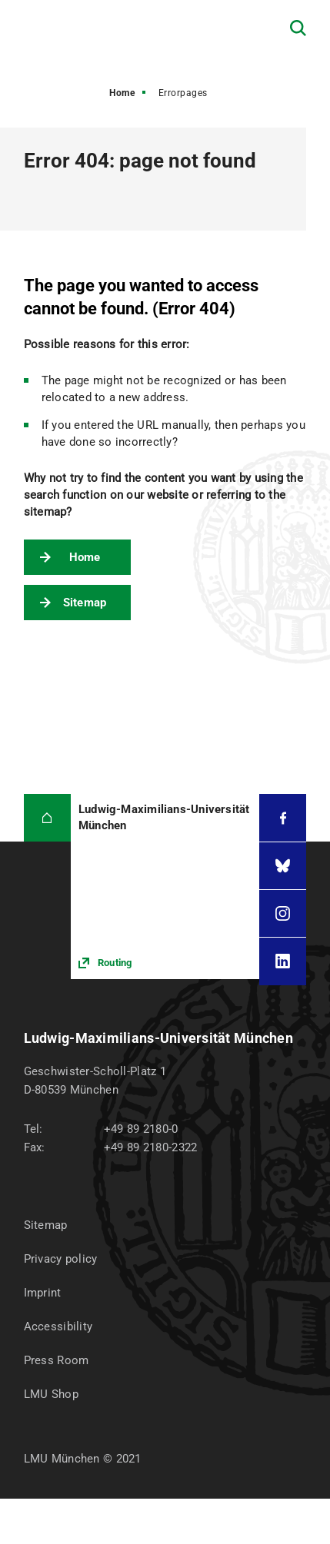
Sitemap (85, 602)
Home (122, 93)
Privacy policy (61, 1259)
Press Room (56, 1360)
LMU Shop (51, 1394)
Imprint (43, 1293)
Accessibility (58, 1326)
